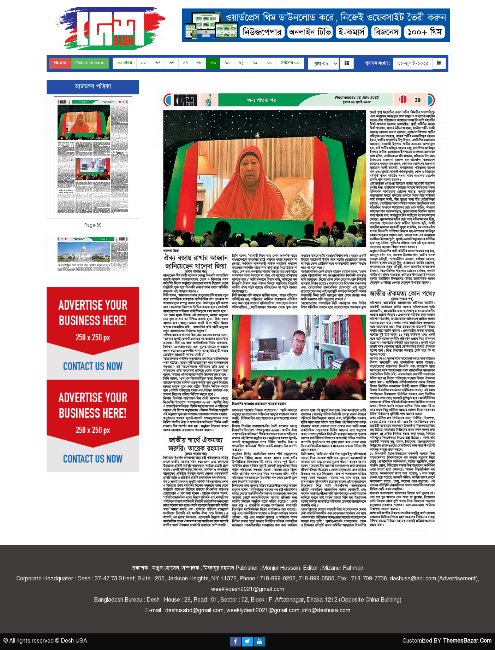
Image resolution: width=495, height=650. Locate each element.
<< (144, 63)
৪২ (254, 63)
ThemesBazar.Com (467, 640)
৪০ (227, 63)
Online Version (90, 63)
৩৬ (171, 63)
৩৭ (185, 63)
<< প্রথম (124, 63)
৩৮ (199, 63)
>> (269, 63)
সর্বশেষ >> (290, 63)
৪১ (241, 63)
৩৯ (213, 63)
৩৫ (157, 63)
